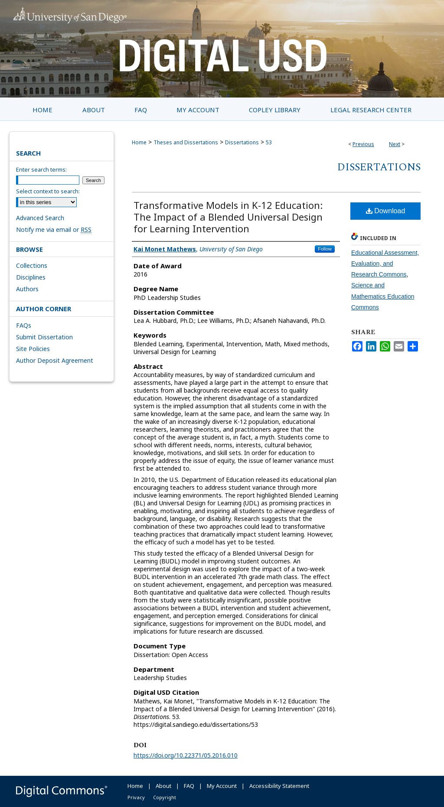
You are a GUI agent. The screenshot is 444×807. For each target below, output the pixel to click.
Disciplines (31, 277)
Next (394, 144)
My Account (222, 786)
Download (385, 211)
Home (139, 142)
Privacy (136, 797)
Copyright (164, 797)
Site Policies (33, 349)
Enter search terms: (41, 169)
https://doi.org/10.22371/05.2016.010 (186, 755)
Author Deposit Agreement (54, 360)
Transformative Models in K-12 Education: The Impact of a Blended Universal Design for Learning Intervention (228, 216)
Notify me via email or (53, 229)
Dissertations (242, 142)
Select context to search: (48, 191)
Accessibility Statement (279, 786)
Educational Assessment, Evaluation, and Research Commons (385, 263)
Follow (325, 248)
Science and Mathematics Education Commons (383, 296)
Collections (31, 265)
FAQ (189, 786)
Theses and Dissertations (185, 142)
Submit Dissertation (44, 337)
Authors (27, 289)
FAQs (23, 325)
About (163, 786)
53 (269, 142)
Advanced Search (40, 218)
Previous (363, 144)
